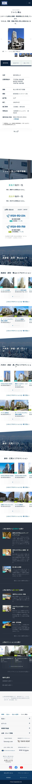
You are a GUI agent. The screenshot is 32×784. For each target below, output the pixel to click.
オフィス (3, 723)
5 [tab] (15, 666)
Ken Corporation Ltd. (4, 3)
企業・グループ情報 (7, 733)
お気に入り (20, 3)
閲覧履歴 (16, 3)
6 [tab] (19, 296)
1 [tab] (12, 296)
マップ (20, 221)
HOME (2, 714)
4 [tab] (16, 296)
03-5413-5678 (16, 219)
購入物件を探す (7, 685)
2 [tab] (11, 666)
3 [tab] (15, 296)
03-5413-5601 (16, 230)
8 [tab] (19, 666)
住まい (8, 714)
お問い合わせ (24, 3)
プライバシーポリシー (23, 773)
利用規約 (8, 777)
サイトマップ (23, 777)
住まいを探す (15, 714)
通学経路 (16, 119)
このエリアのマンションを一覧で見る (17, 301)
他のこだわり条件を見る (21, 580)
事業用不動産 (5, 728)
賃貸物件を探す (7, 681)
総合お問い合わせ (8, 773)
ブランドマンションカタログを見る (17, 671)
